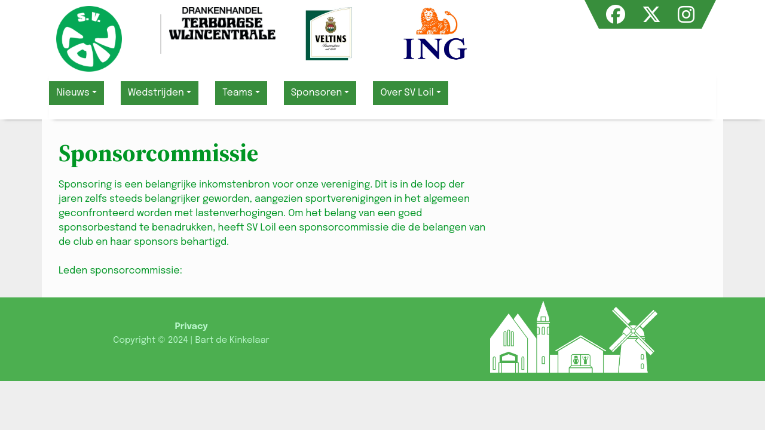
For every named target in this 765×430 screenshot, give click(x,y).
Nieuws (73, 93)
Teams (237, 93)
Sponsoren (316, 93)
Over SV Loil (406, 93)
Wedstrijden (156, 93)
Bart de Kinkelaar (232, 340)
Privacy (191, 326)
